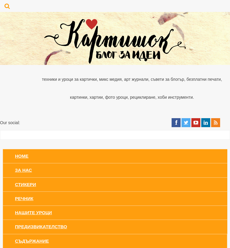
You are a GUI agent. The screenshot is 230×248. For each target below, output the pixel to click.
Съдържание (32, 241)
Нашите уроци (33, 212)
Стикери (25, 184)
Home (21, 156)
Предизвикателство (41, 226)
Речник (24, 198)
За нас (23, 170)
